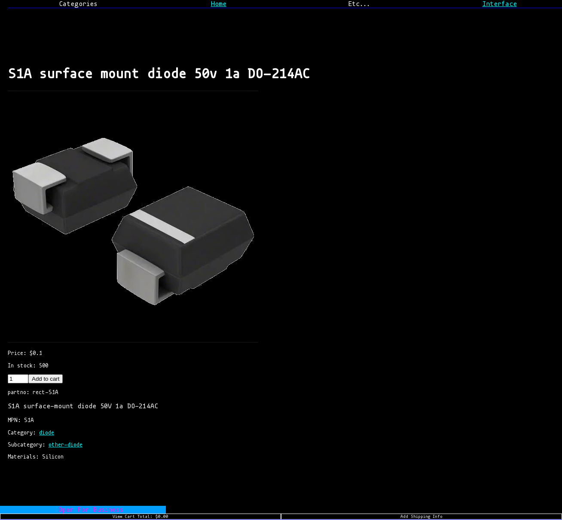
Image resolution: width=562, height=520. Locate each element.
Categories (78, 4)
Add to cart (45, 379)
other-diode (65, 444)
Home (218, 4)
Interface (500, 4)
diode (46, 432)
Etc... (359, 4)
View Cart (140, 516)
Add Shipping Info (421, 516)
